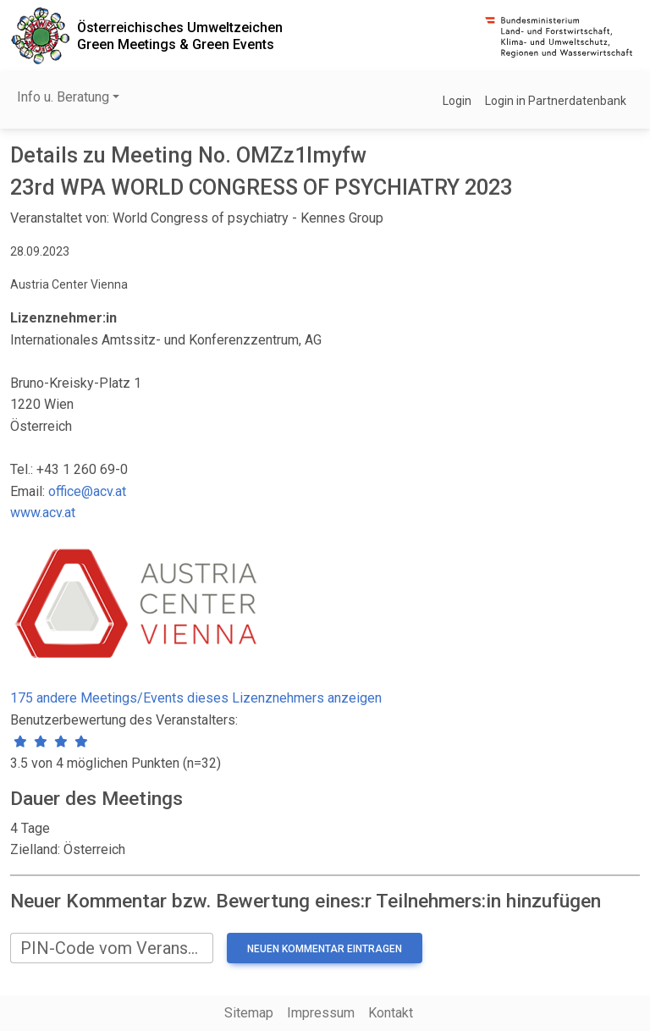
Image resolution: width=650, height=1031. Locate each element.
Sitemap (248, 1013)
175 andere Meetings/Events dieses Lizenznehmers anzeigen (196, 698)
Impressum (321, 1013)
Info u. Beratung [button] (63, 97)
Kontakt (390, 1013)
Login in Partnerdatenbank (555, 101)
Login (457, 101)
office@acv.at (87, 491)
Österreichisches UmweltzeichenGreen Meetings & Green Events (180, 35)
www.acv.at (42, 512)
